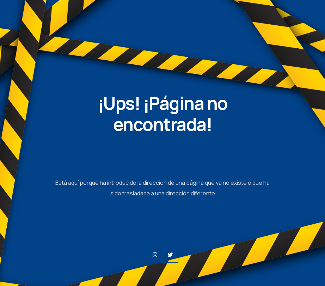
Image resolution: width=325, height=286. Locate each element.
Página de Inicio (162, 216)
